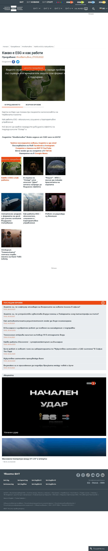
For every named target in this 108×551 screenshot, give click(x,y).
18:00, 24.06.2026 (9, 462)
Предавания (15, 46)
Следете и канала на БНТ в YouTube (33, 148)
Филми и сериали (44, 493)
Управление (64, 493)
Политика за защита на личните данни (38, 503)
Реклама (91, 14)
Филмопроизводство (18, 493)
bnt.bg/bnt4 (51, 484)
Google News (41, 153)
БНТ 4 (68, 8)
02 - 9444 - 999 (96, 483)
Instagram (49, 146)
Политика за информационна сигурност (18, 505)
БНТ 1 (35, 8)
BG (103, 8)
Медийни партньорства (69, 495)
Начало (5, 46)
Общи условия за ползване (13, 503)
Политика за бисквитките (64, 503)
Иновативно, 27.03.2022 (30, 57)
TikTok (48, 151)
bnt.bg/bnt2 (37, 484)
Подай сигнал (85, 493)
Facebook (38, 146)
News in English (8, 498)
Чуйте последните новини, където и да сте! (33, 143)
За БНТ (6, 493)
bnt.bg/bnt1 (36, 480)
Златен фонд (32, 493)
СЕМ (49, 505)
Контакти (74, 493)
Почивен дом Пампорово (89, 495)
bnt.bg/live (22, 484)
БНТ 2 (46, 8)
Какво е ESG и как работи (44, 46)
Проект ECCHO (67, 505)
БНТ (22, 2)
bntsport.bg (23, 480)
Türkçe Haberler (20, 498)
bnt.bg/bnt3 (51, 480)
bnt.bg (6, 480)
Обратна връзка (41, 505)
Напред (93, 493)
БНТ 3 (57, 8)
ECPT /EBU (56, 505)
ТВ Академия (8, 495)
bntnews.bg (9, 484)
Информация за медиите (42, 495)
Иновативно (27, 46)
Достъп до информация (23, 495)
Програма (55, 493)
